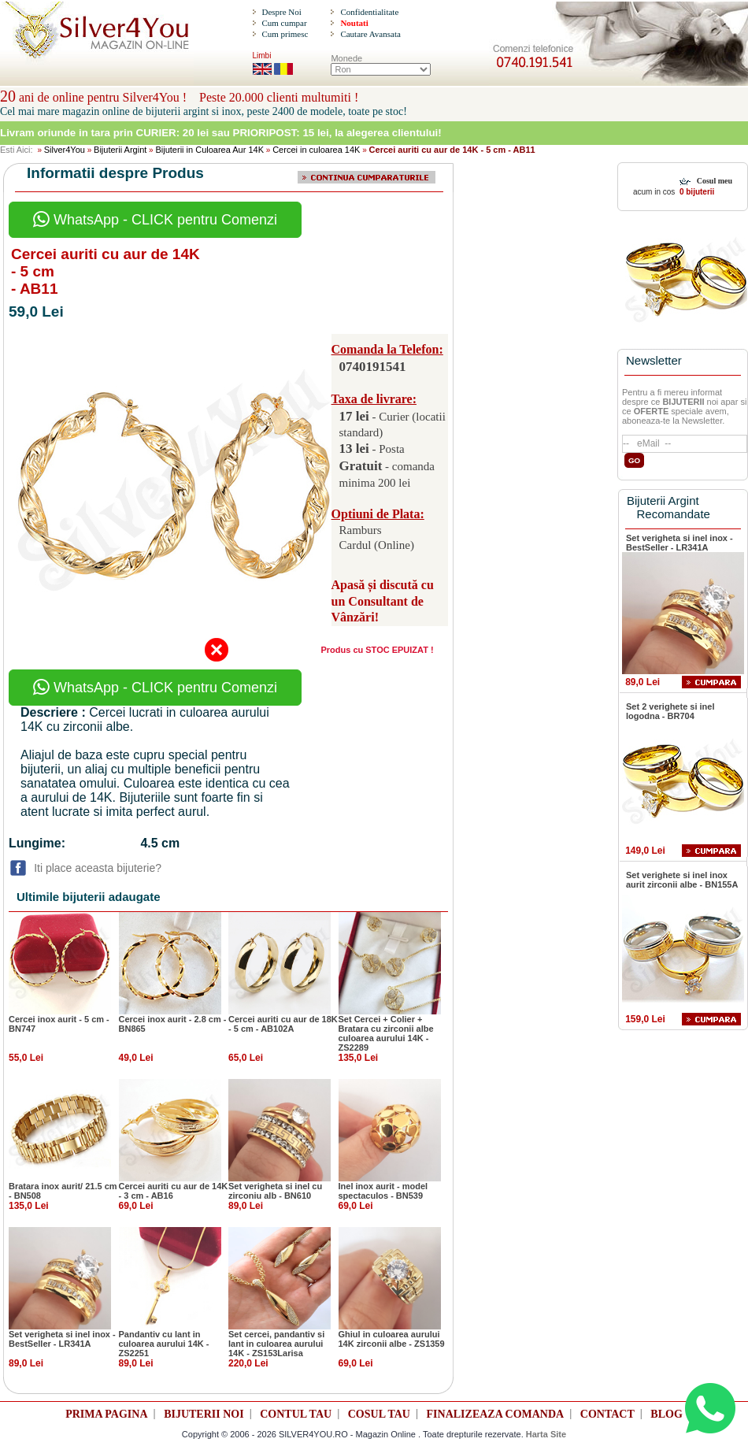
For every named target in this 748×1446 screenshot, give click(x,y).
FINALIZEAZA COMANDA (496, 1414)
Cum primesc (284, 34)
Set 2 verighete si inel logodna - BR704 (670, 711)
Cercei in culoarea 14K (316, 149)
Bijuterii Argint (120, 149)
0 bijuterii (695, 191)
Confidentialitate (369, 12)
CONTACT (607, 1414)
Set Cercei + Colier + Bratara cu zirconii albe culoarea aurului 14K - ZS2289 (386, 1033)
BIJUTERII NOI (204, 1414)
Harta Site (546, 1434)
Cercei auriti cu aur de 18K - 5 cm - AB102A (283, 1023)
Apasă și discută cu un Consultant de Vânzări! (382, 601)
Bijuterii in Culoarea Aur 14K (209, 149)
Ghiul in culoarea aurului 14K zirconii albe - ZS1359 (392, 1338)
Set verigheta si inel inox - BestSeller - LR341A (62, 1338)
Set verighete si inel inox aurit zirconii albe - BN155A (682, 879)
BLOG (666, 1414)
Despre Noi (281, 12)
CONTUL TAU (295, 1414)
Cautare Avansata (370, 34)
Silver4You (64, 149)
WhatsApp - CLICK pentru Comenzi (155, 220)
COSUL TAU (379, 1414)
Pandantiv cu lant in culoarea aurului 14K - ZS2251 (164, 1343)
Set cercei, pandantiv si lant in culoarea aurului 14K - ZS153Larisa (276, 1343)
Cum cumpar (283, 23)
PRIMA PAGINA (106, 1414)
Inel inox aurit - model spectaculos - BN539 (383, 1190)
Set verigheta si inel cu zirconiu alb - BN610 (275, 1190)
